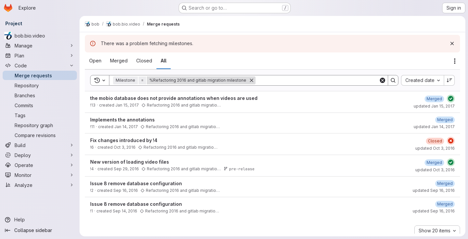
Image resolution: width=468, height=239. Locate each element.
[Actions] (454, 61)
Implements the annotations (122, 119)
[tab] (95, 60)
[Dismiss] (452, 43)
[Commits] (40, 105)
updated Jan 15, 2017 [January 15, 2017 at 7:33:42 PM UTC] (434, 106)
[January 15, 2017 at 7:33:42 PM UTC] (434, 98)
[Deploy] (40, 155)
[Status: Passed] (451, 99)
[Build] (40, 145)
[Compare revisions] (40, 135)
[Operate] (40, 165)
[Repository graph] (40, 125)
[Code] (40, 65)
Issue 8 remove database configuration (136, 183)
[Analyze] (40, 185)
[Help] (40, 219)
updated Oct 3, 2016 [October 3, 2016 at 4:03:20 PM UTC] (435, 148)
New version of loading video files (129, 162)
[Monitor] (40, 175)
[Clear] (382, 80)
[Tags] (40, 115)
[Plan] (40, 55)
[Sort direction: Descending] (449, 80)
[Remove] (252, 80)
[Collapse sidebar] (40, 230)
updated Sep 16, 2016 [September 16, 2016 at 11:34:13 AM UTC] (434, 190)
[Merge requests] (40, 75)
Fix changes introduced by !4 (123, 140)
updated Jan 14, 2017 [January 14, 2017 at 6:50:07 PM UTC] (434, 126)
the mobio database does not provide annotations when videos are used (174, 98)
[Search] (317, 80)
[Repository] (40, 85)
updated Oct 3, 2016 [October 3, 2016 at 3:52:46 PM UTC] (435, 169)
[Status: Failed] (451, 141)
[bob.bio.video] (40, 35)
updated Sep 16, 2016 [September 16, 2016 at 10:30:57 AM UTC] (434, 210)
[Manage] (40, 45)
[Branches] (40, 95)
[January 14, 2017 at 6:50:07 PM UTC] (445, 119)
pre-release (239, 168)
